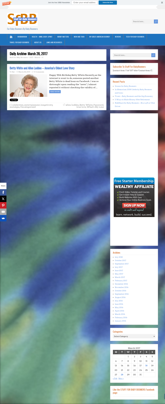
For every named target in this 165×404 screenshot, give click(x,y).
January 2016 (120, 321)
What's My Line (95, 107)
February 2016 (121, 318)
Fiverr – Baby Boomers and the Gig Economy (134, 96)
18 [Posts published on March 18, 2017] (146, 365)
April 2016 (119, 311)
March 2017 (120, 277)
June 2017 (119, 271)
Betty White (86, 105)
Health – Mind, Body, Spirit (42, 36)
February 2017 (121, 281)
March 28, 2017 (24, 72)
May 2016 (119, 307)
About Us (37, 42)
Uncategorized (28, 107)
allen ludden (72, 105)
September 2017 (122, 264)
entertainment (32, 105)
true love (81, 107)
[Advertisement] (120, 158)
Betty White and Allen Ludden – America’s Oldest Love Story (42, 68)
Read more (55, 92)
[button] (82, 2)
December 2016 (121, 284)
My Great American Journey (99, 36)
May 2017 (119, 274)
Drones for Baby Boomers (125, 86)
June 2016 (119, 304)
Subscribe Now (108, 2)
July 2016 (119, 301)
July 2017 (119, 267)
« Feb (115, 378)
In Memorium (22, 36)
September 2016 (122, 294)
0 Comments (39, 72)
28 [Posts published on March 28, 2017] (122, 374)
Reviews (118, 36)
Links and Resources (54, 42)
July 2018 (119, 257)
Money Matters (63, 36)
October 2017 (120, 260)
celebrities (17, 105)
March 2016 (120, 314)
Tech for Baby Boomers (135, 36)
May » (121, 378)
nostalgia (14, 107)
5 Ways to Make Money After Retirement (132, 100)
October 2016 (120, 291)
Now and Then (79, 36)
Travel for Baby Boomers (19, 42)
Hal (13, 72)
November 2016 (121, 287)
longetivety (47, 105)
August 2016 (120, 297)
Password (98, 105)
